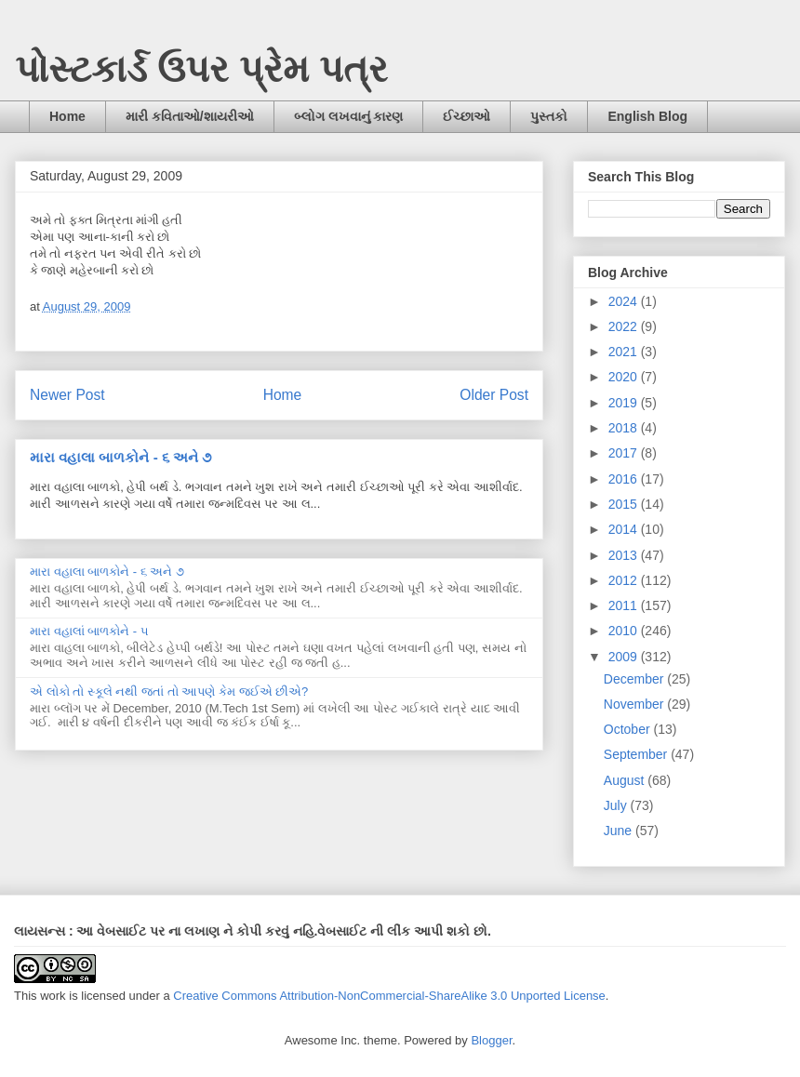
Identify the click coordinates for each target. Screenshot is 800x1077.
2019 (624, 402)
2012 (624, 580)
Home (67, 116)
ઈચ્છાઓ (466, 116)
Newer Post (67, 395)
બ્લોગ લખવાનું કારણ (349, 116)
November (635, 704)
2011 (624, 605)
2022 (624, 326)
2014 (624, 529)
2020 (624, 376)
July (617, 805)
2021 (624, 351)
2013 (624, 555)
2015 (624, 504)
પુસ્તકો (548, 116)
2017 (624, 452)
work (52, 996)
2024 (624, 301)
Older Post (494, 395)
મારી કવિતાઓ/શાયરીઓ (190, 116)
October (629, 729)
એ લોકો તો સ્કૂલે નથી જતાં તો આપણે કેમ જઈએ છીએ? (169, 691)
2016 (624, 479)
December (635, 678)
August (625, 780)
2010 (624, 630)
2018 (624, 427)
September (637, 754)
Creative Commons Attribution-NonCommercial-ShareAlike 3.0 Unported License (389, 996)
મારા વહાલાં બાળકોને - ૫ (89, 631)
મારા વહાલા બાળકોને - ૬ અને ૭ (120, 457)
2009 (624, 656)
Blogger (491, 1040)
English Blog (647, 116)
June (619, 830)
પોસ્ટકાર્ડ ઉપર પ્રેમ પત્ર (201, 68)
